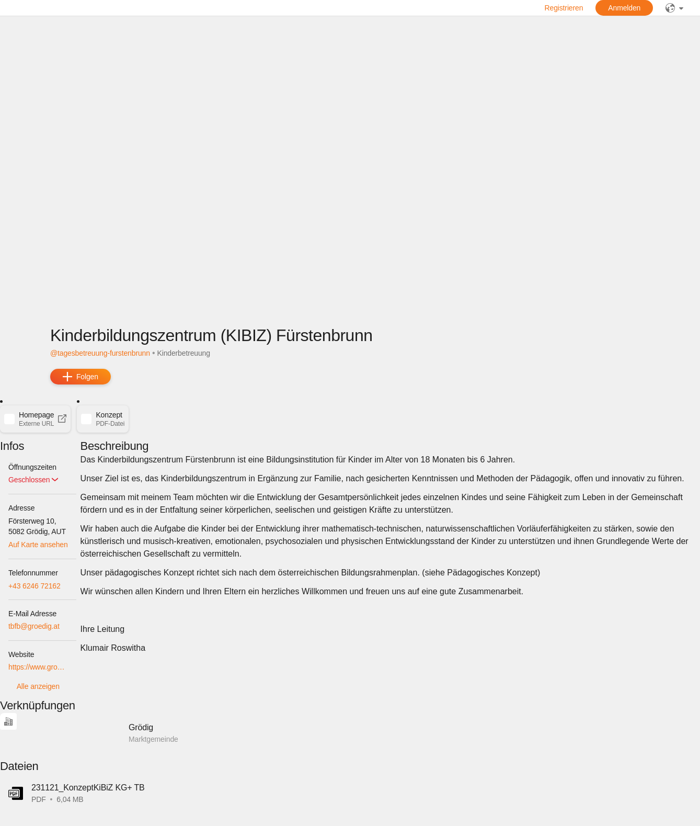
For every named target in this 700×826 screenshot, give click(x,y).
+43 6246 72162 (34, 586)
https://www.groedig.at (38, 667)
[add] (80, 376)
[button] (35, 419)
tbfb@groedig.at (34, 626)
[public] (674, 8)
